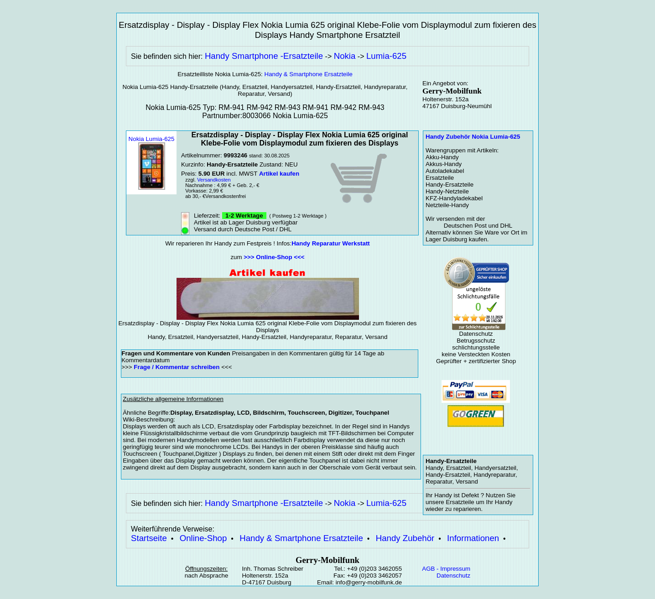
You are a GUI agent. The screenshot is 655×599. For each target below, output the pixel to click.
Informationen (473, 538)
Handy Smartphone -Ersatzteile (264, 56)
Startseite (149, 538)
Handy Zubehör (405, 538)
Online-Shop (203, 538)
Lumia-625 (386, 56)
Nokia (345, 56)
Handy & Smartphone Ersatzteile (309, 74)
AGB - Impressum (446, 568)
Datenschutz (453, 575)
